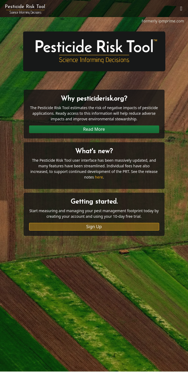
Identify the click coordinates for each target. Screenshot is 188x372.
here (99, 177)
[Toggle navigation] (181, 9)
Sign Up (94, 226)
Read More (94, 129)
